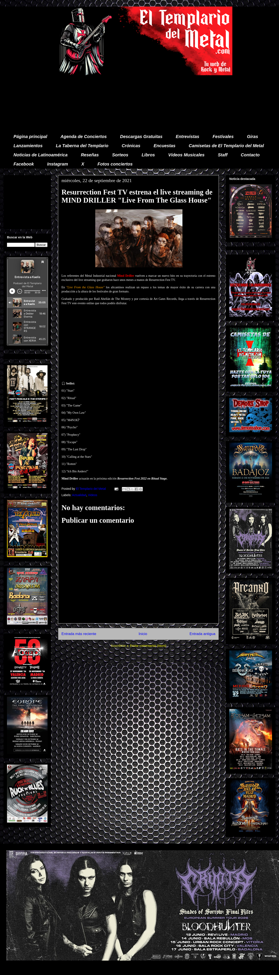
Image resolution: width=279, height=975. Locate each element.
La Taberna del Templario (82, 145)
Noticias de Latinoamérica (41, 154)
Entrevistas (187, 136)
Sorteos (120, 154)
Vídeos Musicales (186, 154)
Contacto (250, 154)
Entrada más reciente (78, 634)
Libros (148, 154)
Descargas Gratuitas (141, 136)
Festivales (223, 136)
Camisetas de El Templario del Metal (226, 145)
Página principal (30, 136)
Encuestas (164, 145)
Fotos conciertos (115, 164)
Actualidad (79, 495)
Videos (92, 495)
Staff (223, 154)
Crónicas (131, 145)
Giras (252, 136)
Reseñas (90, 154)
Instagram (57, 164)
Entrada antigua (203, 634)
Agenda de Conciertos (83, 136)
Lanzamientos (28, 145)
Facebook (24, 164)
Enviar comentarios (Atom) (148, 645)
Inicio (143, 634)
